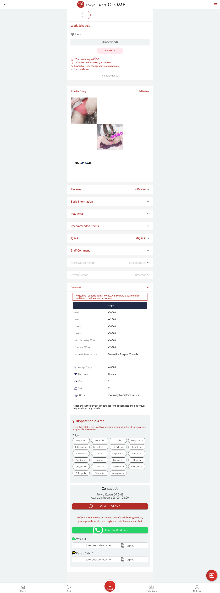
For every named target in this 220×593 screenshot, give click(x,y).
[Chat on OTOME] (110, 506)
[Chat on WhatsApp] (110, 530)
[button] (110, 189)
